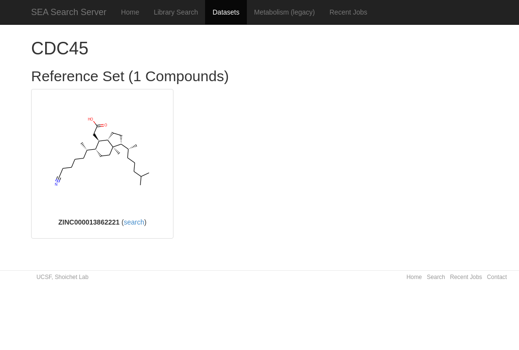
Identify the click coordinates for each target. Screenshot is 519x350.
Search (436, 277)
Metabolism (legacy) (284, 12)
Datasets (225, 12)
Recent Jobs (348, 12)
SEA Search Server (68, 12)
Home (130, 12)
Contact (497, 277)
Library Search (176, 12)
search (134, 222)
